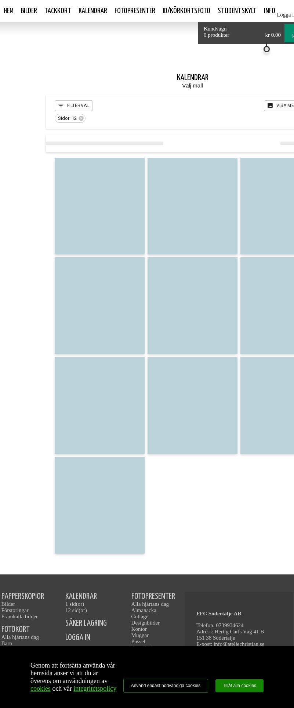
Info (269, 11)
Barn (6, 643)
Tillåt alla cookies (239, 685)
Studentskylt (237, 11)
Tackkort (57, 11)
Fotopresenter (135, 11)
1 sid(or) (74, 604)
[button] (70, 118)
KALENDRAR (81, 596)
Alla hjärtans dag (20, 637)
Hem (9, 11)
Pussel (138, 641)
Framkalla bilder (19, 616)
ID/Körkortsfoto (186, 11)
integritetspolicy (94, 688)
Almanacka (143, 610)
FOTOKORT (15, 629)
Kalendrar (93, 11)
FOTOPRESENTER (153, 596)
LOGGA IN (77, 637)
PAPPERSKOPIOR (22, 596)
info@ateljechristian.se (239, 644)
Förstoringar (15, 610)
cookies (40, 688)
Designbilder (145, 623)
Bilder (29, 11)
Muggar (140, 635)
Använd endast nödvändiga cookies (165, 685)
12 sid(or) (76, 610)
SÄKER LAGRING (86, 623)
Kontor (139, 629)
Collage (140, 616)
